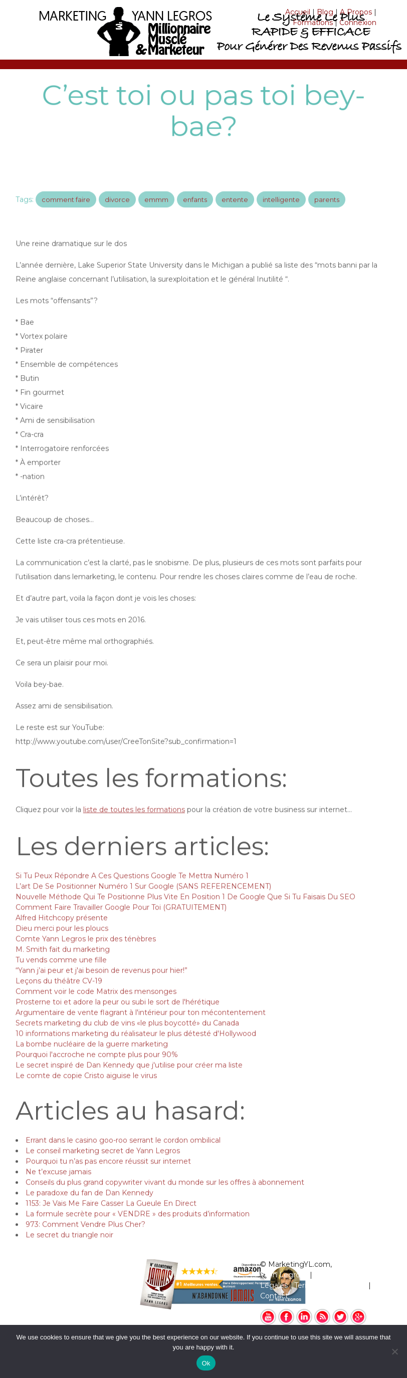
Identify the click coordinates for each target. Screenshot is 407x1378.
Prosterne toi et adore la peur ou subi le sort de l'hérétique (118, 1015)
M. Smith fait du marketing (63, 962)
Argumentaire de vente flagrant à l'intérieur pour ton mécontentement (141, 1025)
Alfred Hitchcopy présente (62, 931)
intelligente (281, 209)
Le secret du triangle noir (69, 1248)
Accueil (297, 12)
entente (235, 209)
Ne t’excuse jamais (58, 1185)
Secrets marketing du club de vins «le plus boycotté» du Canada (127, 1036)
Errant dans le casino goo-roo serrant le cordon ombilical (123, 1153)
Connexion (357, 22)
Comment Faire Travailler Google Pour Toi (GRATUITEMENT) (121, 920)
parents (326, 209)
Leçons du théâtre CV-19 (59, 994)
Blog (325, 12)
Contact (274, 1295)
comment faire (66, 209)
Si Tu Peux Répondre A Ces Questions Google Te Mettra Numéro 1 (132, 889)
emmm (156, 209)
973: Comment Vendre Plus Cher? (85, 1237)
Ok (205, 1363)
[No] (394, 1351)
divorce (117, 209)
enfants (195, 209)
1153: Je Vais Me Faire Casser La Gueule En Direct (111, 1216)
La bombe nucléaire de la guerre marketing (92, 1057)
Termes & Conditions (330, 1285)
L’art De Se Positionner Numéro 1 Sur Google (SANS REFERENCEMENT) (143, 899)
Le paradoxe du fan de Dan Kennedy (89, 1206)
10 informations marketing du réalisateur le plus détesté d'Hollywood (136, 1046)
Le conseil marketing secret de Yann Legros (103, 1164)
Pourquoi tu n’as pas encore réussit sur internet (108, 1174)
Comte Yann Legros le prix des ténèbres (86, 952)
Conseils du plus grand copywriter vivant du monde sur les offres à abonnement (165, 1195)
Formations (313, 22)
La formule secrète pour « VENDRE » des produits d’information (138, 1227)
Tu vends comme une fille (61, 973)
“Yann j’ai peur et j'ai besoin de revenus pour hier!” (101, 983)
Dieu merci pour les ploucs (62, 941)
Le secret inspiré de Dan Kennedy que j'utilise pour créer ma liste (129, 1078)
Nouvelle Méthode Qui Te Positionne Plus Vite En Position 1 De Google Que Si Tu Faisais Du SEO (185, 910)
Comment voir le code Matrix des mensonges (96, 1004)
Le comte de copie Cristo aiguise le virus (86, 1088)
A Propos (356, 12)
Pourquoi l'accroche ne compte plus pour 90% (97, 1067)
